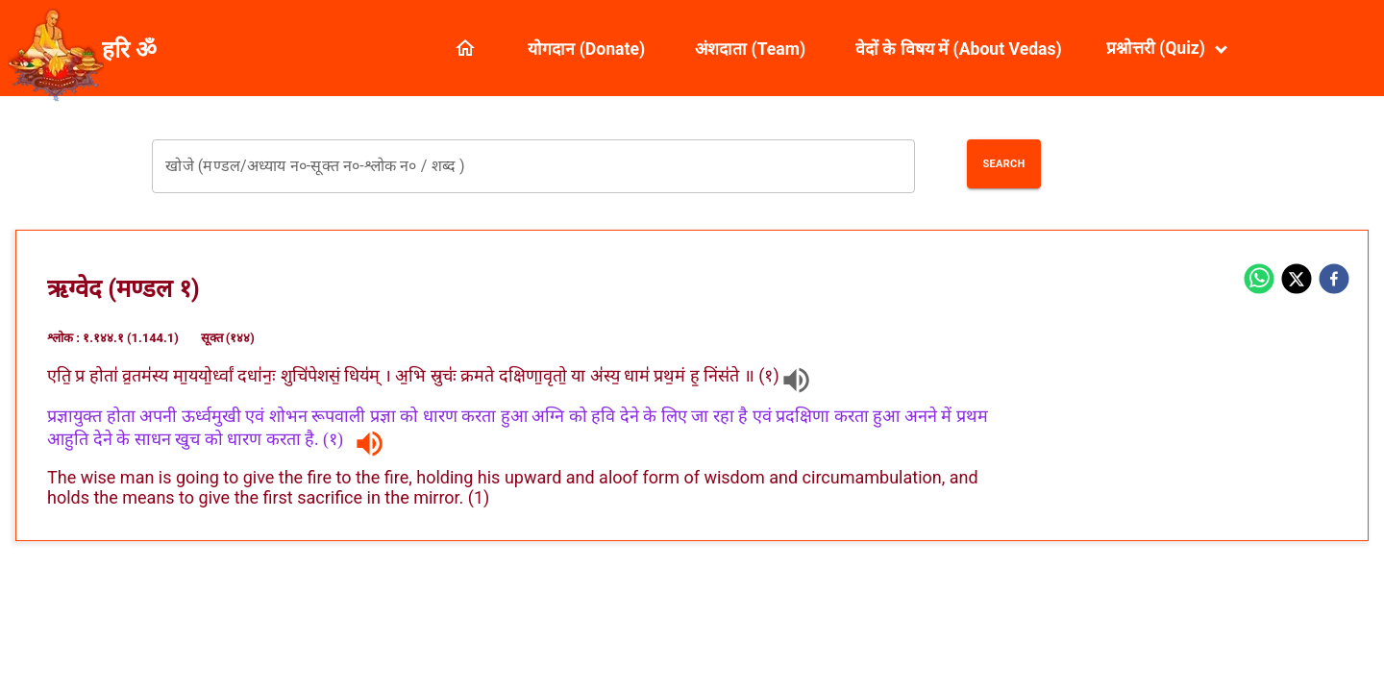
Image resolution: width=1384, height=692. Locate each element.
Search (1003, 163)
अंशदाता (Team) (750, 49)
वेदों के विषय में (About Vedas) (958, 49)
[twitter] (1296, 280)
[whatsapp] (1259, 280)
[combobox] (533, 166)
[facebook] (1334, 280)
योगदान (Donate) (586, 49)
